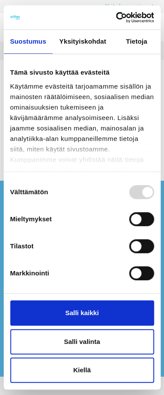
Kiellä (82, 370)
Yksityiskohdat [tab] (82, 41)
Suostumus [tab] (28, 41)
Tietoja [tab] (136, 41)
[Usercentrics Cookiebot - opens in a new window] (117, 17)
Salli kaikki (82, 312)
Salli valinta (82, 341)
